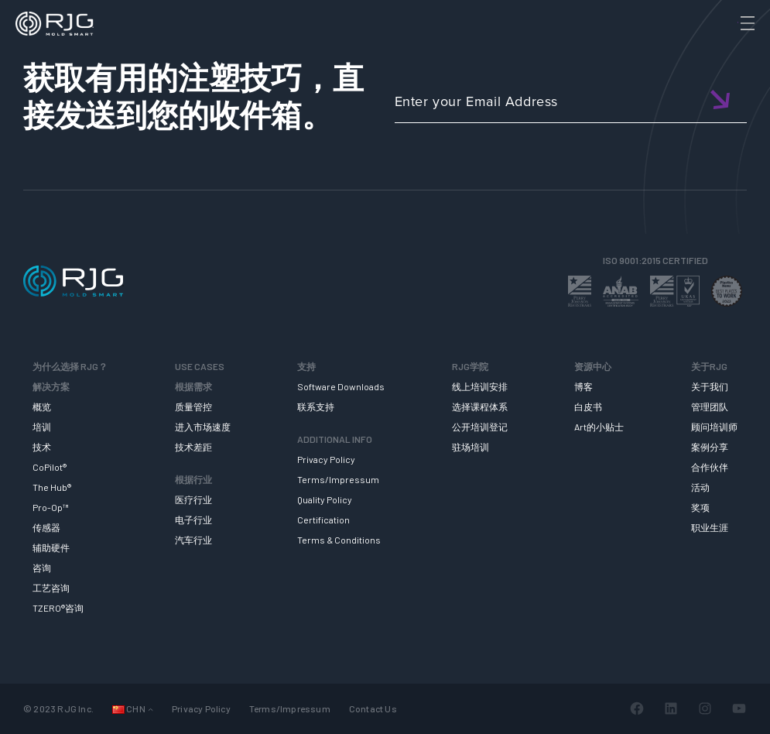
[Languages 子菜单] (150, 709)
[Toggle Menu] (746, 23)
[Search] (725, 49)
